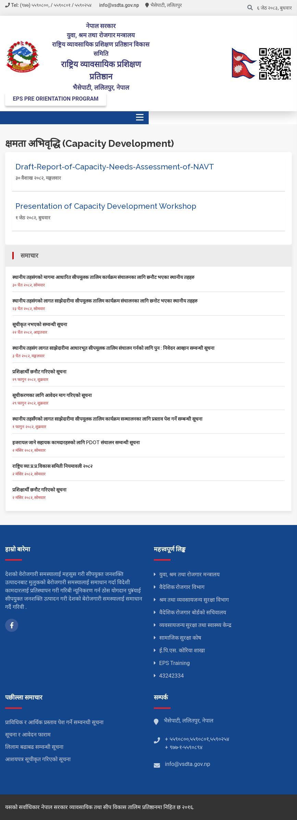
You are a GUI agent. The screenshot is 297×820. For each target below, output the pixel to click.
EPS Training (174, 663)
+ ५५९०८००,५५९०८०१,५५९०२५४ (197, 739)
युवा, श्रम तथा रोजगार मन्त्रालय (189, 574)
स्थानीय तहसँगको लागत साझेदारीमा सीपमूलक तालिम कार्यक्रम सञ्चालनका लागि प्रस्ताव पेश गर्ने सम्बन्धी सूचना (107, 419)
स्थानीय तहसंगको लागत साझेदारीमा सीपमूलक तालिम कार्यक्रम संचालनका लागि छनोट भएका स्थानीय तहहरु (104, 301)
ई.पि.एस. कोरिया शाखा (182, 650)
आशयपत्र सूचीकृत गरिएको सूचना (38, 759)
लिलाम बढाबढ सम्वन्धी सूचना (34, 747)
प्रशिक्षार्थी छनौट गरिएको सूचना (39, 371)
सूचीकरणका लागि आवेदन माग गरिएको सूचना (52, 395)
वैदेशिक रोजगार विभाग (182, 587)
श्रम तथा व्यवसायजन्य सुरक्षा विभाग (194, 600)
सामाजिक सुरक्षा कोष (180, 638)
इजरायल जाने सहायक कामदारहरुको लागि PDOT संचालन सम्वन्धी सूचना (76, 442)
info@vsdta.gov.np (187, 764)
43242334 (171, 675)
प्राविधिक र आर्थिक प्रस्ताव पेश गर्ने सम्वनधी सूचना (54, 722)
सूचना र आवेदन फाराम (28, 734)
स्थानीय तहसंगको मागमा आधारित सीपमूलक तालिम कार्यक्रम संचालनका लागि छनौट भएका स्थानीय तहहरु (103, 277)
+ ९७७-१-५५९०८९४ (184, 747)
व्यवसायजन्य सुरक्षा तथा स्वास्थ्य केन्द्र (195, 625)
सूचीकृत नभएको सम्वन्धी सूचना (39, 324)
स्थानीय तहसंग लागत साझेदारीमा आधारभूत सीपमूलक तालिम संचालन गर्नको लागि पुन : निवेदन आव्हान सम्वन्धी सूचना (113, 348)
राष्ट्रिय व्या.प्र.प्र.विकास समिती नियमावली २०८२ (52, 466)
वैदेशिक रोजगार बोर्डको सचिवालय (192, 612)
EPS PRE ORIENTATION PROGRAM (56, 98)
